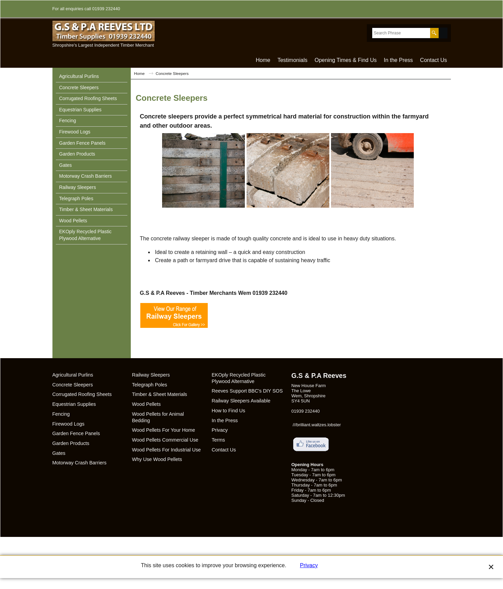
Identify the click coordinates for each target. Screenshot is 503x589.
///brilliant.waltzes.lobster (317, 424)
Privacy (309, 576)
